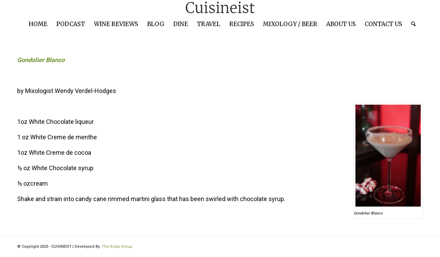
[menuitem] (38, 24)
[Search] (411, 24)
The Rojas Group (117, 246)
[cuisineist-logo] (220, 7)
